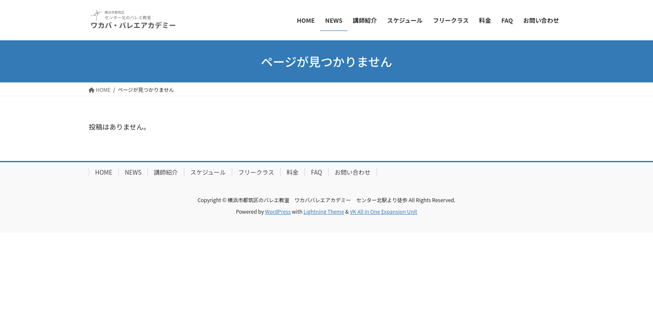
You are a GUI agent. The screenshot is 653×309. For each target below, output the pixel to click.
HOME (103, 172)
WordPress (278, 211)
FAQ (316, 172)
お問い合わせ (353, 172)
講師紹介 (166, 172)
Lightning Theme (323, 211)
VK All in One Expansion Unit (383, 211)
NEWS (133, 172)
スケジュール (208, 172)
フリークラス (256, 172)
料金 (293, 172)
